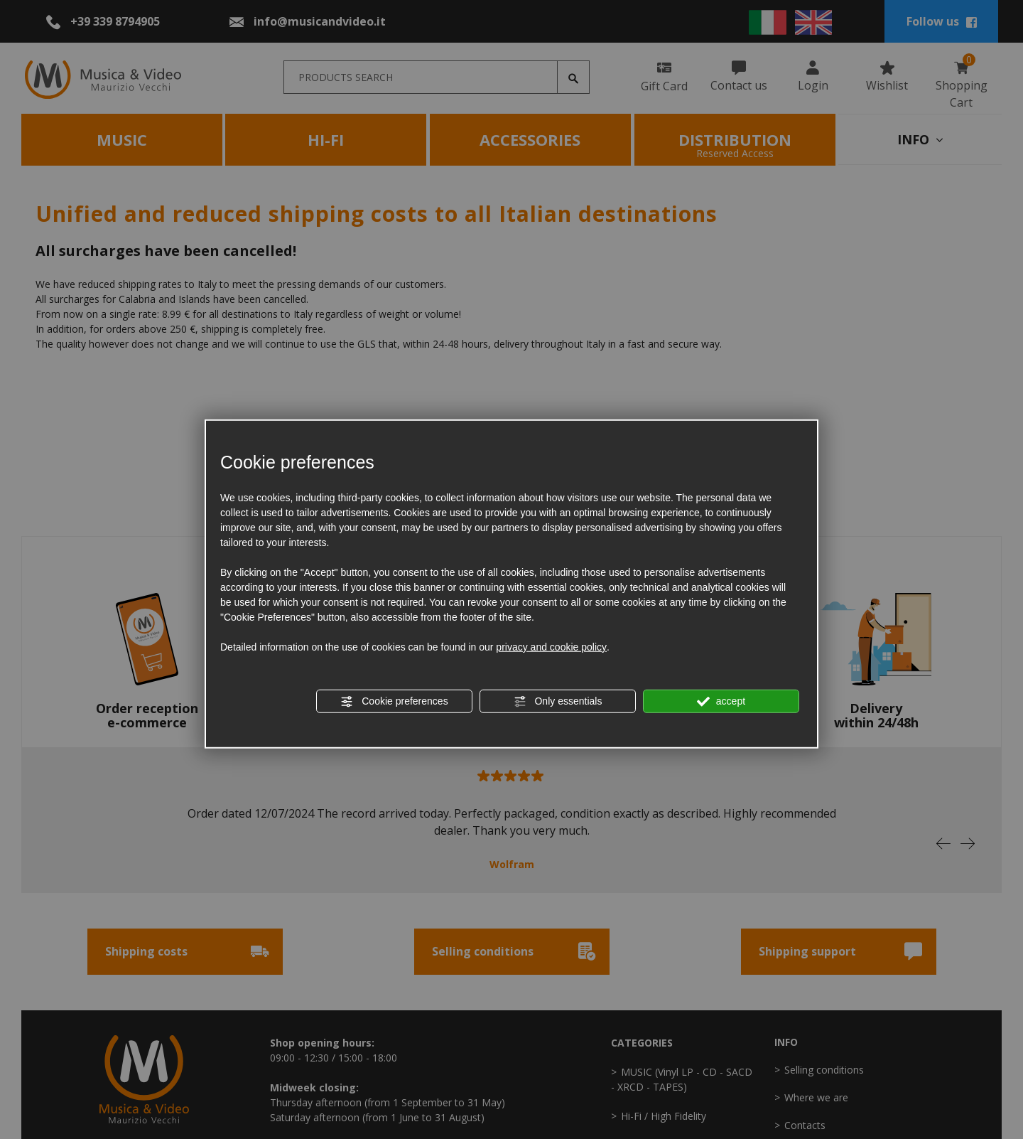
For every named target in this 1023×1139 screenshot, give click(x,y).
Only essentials (558, 701)
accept (721, 701)
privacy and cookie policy (551, 646)
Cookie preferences (394, 701)
